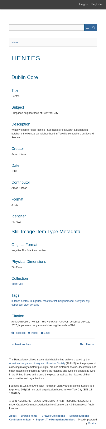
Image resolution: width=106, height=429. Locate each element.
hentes (25, 301)
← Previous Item (21, 344)
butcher (15, 301)
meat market (50, 301)
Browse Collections (53, 415)
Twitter (33, 332)
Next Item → (87, 344)
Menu (14, 42)
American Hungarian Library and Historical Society (37, 363)
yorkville (34, 304)
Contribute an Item (20, 419)
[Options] (87, 27)
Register (97, 4)
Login (83, 4)
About (12, 415)
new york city (82, 301)
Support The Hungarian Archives (55, 419)
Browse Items (29, 415)
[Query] (53, 27)
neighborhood (65, 301)
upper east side (20, 304)
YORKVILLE (18, 284)
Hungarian (36, 301)
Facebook (18, 332)
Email (45, 332)
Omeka (92, 423)
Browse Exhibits (79, 415)
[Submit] (94, 27)
